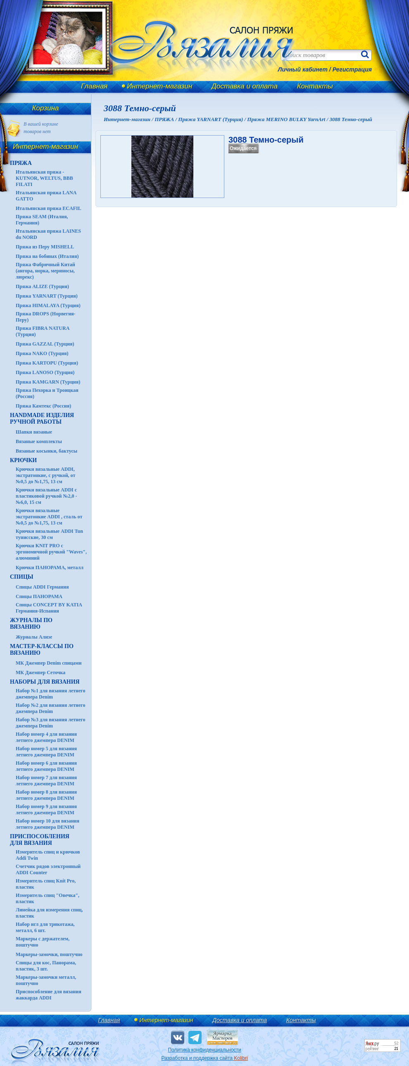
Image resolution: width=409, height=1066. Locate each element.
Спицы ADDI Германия (42, 587)
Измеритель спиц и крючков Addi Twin (48, 855)
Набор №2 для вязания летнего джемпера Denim (51, 708)
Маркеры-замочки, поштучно (49, 954)
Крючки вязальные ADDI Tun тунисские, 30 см (49, 534)
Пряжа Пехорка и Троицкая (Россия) (47, 393)
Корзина (45, 108)
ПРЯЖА (21, 163)
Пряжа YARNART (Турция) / (212, 119)
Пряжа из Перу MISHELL (45, 247)
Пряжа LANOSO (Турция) (45, 372)
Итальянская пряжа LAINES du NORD (48, 234)
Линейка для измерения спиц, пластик (49, 913)
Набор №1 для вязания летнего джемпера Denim (51, 694)
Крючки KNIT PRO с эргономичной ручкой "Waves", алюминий (51, 552)
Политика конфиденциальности (204, 1050)
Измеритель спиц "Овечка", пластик (47, 898)
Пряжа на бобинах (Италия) (47, 256)
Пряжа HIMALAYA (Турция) (48, 305)
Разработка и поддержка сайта (204, 1058)
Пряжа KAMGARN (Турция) (48, 382)
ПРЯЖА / (166, 119)
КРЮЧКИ (23, 460)
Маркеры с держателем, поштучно (42, 942)
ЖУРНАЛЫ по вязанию (31, 623)
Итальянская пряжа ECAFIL (48, 208)
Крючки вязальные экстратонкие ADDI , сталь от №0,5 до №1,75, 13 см (49, 517)
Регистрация (352, 69)
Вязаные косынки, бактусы (46, 451)
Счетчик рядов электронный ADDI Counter (48, 869)
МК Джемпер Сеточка (40, 672)
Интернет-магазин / (129, 119)
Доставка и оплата (245, 86)
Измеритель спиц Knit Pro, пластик (46, 884)
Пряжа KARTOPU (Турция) (47, 363)
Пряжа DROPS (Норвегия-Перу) (46, 317)
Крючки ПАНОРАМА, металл (49, 567)
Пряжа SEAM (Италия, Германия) (42, 220)
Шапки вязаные (34, 432)
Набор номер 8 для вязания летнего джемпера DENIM (46, 795)
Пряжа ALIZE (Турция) (42, 286)
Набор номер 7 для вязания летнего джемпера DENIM (46, 781)
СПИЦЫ (21, 577)
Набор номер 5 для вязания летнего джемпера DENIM (46, 752)
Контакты (315, 86)
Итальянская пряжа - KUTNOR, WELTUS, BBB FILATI (44, 178)
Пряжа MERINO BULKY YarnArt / (288, 119)
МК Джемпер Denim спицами (48, 663)
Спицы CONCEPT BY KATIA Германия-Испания (49, 608)
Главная (94, 86)
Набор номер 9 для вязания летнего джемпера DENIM (46, 810)
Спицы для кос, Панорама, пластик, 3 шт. (46, 966)
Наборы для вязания (45, 682)
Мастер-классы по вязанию (42, 649)
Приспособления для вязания (39, 839)
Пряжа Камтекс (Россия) (43, 406)
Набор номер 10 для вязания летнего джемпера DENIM (47, 824)
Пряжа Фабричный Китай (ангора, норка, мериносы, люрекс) (45, 271)
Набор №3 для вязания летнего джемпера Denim (51, 723)
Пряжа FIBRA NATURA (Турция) (42, 331)
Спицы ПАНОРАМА (39, 596)
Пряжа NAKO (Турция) (42, 353)
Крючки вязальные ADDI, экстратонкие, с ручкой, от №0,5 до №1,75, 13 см (45, 475)
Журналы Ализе (34, 637)
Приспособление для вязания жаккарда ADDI (48, 995)
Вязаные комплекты (39, 441)
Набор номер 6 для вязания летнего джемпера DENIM (46, 766)
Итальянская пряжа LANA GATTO (46, 196)
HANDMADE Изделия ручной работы (42, 418)
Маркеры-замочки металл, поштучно (46, 980)
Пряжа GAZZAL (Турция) (45, 344)
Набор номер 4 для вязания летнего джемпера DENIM (46, 737)
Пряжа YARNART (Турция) (47, 296)
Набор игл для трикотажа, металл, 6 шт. (45, 927)
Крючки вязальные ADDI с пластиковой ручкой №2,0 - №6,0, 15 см (46, 496)
